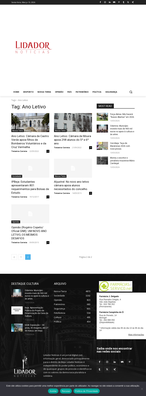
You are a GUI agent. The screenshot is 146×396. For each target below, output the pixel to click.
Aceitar (53, 391)
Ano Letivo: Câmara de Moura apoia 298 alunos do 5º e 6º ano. (72, 139)
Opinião (15, 222)
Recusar (66, 391)
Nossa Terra (17, 130)
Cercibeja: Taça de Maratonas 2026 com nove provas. (120, 146)
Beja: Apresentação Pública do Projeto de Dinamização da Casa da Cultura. (36, 312)
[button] (131, 92)
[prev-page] (14, 257)
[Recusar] (142, 389)
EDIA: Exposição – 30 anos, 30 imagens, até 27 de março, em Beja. (36, 328)
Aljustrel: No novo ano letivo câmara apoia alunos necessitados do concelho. (71, 185)
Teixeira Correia (19, 151)
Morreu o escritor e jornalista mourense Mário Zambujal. (122, 161)
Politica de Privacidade (86, 391)
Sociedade (16, 176)
